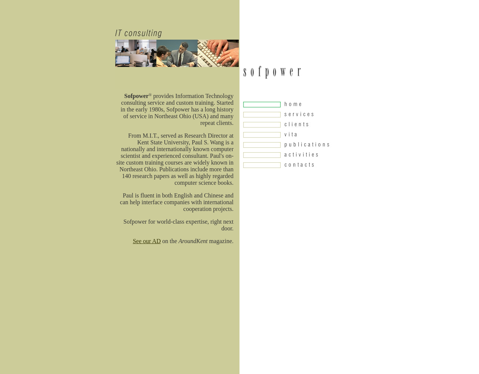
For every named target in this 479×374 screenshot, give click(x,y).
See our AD (147, 241)
